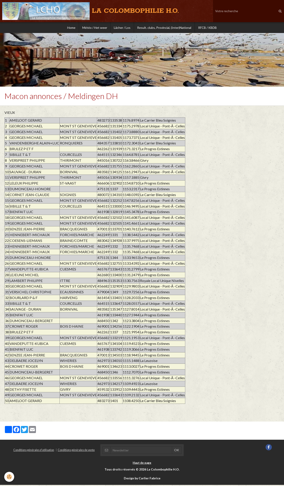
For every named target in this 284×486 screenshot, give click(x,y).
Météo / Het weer (94, 27)
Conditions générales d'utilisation (33, 451)
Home (71, 27)
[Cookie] (9, 477)
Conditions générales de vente (76, 451)
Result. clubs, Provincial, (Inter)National (164, 27)
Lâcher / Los (122, 27)
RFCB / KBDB (207, 27)
